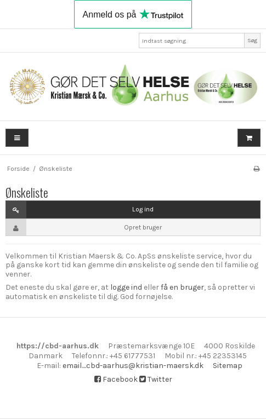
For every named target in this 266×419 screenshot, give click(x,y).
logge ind (126, 287)
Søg (252, 40)
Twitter (155, 379)
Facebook (116, 379)
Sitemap (227, 365)
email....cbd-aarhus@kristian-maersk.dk (133, 365)
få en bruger (182, 287)
